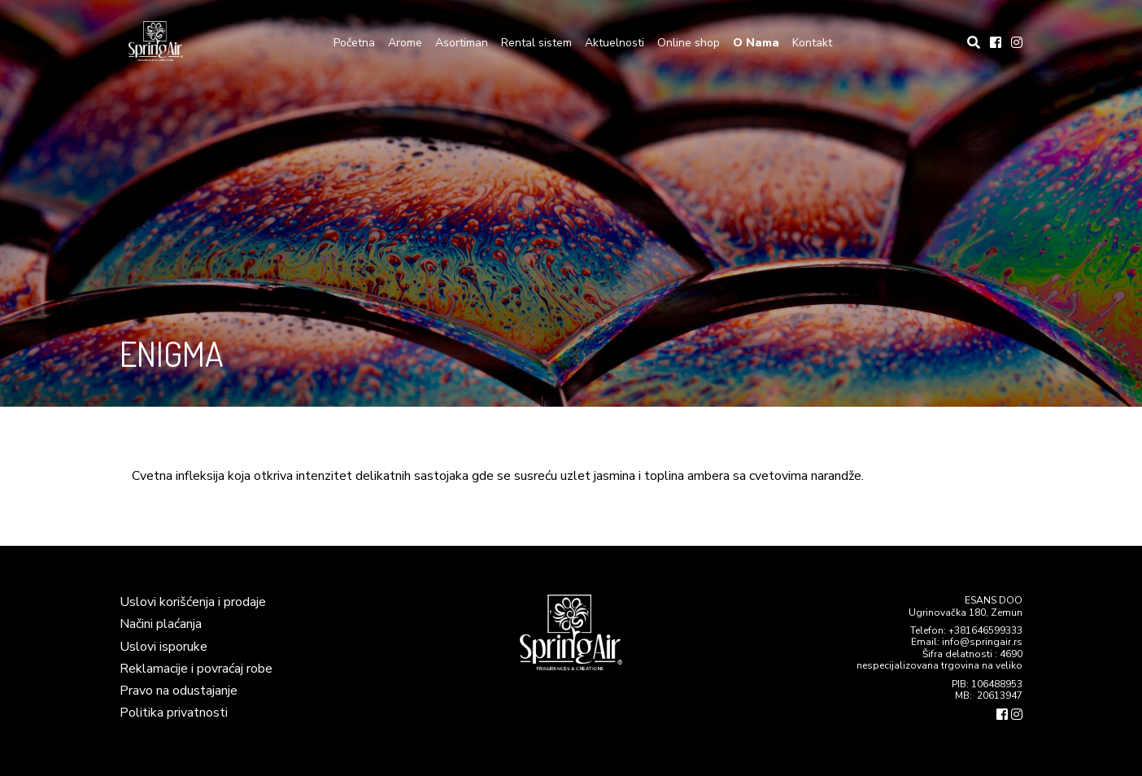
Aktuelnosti (614, 42)
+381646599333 (985, 630)
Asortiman (461, 42)
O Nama (756, 42)
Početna (354, 42)
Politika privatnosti (174, 713)
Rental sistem (536, 42)
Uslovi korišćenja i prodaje (193, 602)
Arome (405, 42)
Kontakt (812, 42)
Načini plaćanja (161, 624)
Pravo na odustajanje (179, 691)
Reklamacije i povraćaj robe (196, 669)
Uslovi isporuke (163, 647)
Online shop (688, 42)
